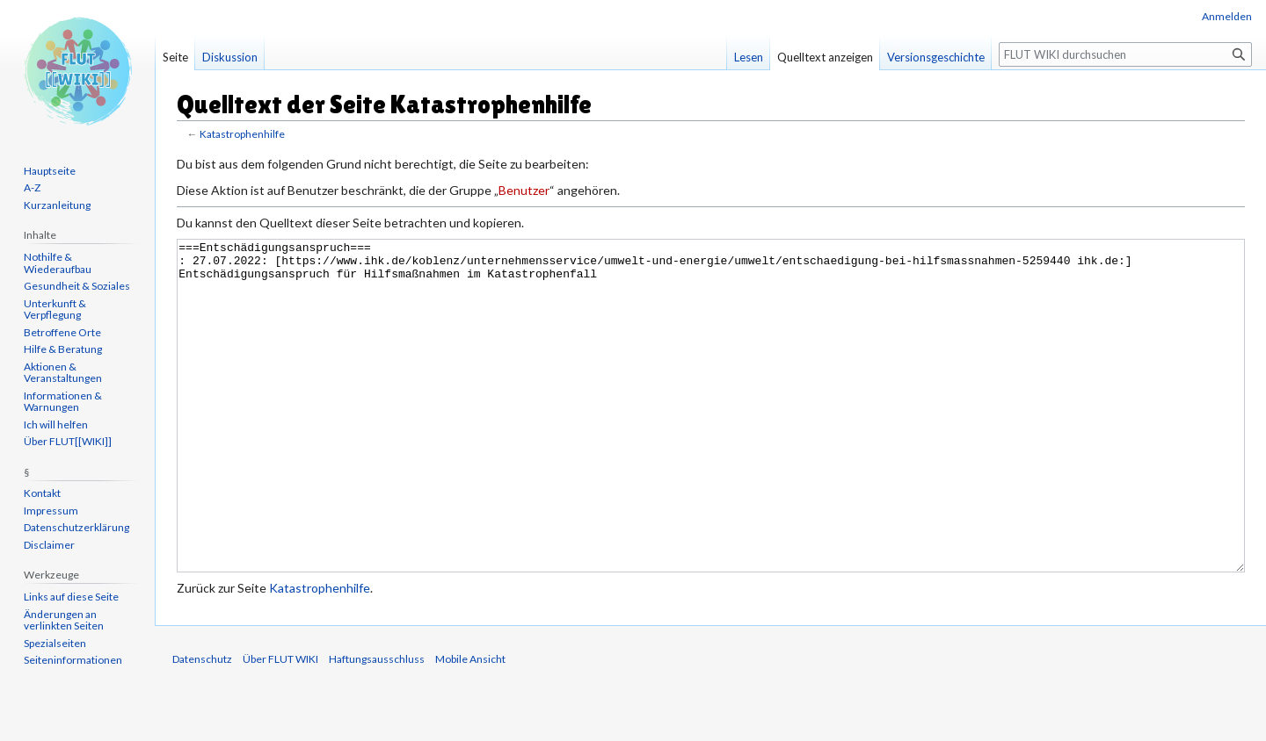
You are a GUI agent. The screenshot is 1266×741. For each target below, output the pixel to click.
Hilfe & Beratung (63, 349)
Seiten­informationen (73, 659)
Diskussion (230, 57)
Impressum (51, 510)
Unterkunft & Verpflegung (55, 309)
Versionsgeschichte (936, 57)
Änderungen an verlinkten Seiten (64, 620)
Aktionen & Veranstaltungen (63, 372)
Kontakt (42, 493)
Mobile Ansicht (470, 724)
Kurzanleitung (57, 205)
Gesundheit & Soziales (77, 285)
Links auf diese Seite (71, 596)
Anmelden (1227, 16)
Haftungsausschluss (377, 724)
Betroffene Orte (62, 332)
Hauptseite (50, 170)
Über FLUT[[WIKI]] (68, 441)
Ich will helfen (56, 424)
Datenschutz (202, 724)
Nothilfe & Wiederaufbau (57, 263)
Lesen (748, 57)
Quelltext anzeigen (825, 57)
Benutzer (523, 190)
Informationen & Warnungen (63, 401)
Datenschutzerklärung (76, 527)
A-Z (32, 187)
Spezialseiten (55, 643)
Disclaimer (49, 544)
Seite (175, 57)
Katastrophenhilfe (242, 133)
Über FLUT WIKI (280, 724)
